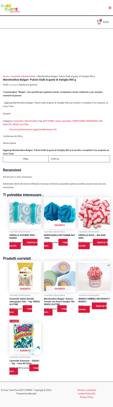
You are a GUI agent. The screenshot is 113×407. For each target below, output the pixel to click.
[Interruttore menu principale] (110, 8)
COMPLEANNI (78, 121)
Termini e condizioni (86, 390)
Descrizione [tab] (15, 129)
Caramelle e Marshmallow (23, 76)
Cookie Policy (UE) (86, 393)
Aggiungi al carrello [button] (23, 244)
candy (57, 121)
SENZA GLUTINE (20, 124)
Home (6, 76)
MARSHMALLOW (94, 121)
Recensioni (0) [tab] (50, 129)
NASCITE (7, 124)
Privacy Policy (86, 397)
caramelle (66, 121)
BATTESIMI (48, 121)
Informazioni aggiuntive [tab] (32, 129)
